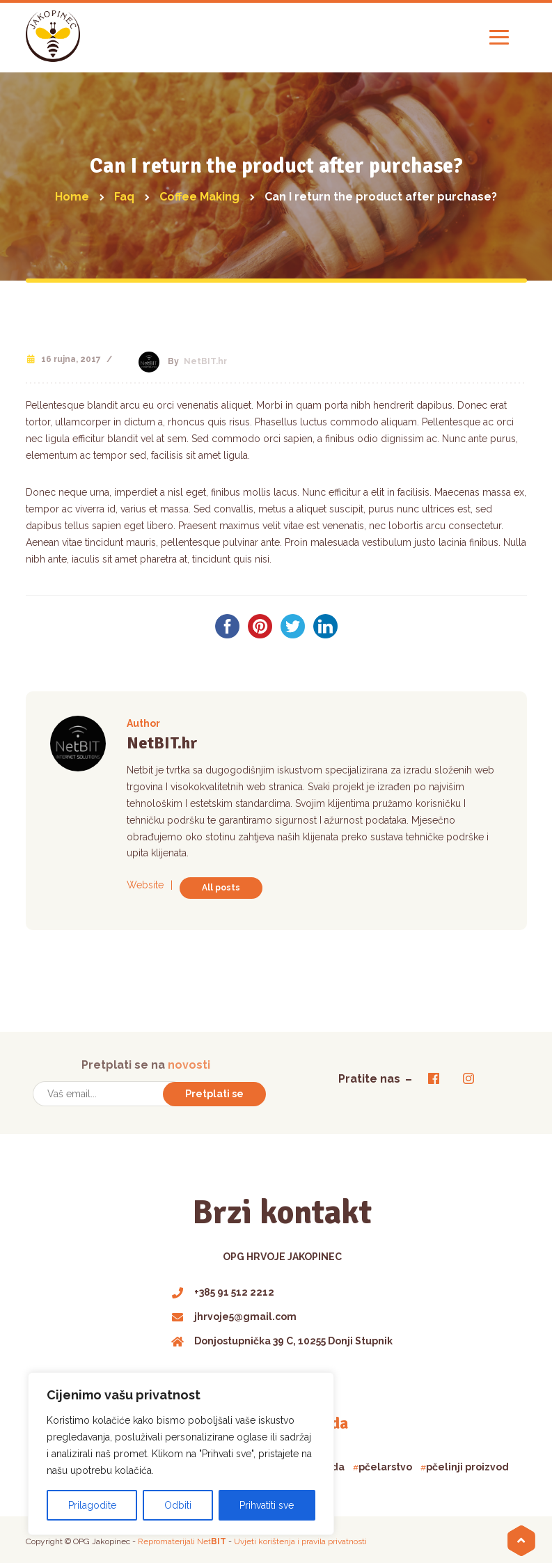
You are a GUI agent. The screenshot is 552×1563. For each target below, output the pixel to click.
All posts (221, 888)
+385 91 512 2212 (223, 1290)
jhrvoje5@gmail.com (234, 1315)
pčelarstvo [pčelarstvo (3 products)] (385, 1466)
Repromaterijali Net (182, 1541)
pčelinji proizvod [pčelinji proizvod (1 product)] (467, 1466)
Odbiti (177, 1505)
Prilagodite (92, 1505)
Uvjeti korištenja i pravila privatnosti (300, 1541)
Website (145, 884)
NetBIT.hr (205, 361)
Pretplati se (214, 1093)
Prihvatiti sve (266, 1505)
